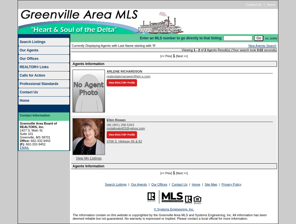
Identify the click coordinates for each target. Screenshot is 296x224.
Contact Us (254, 4)
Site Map (211, 184)
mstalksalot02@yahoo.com (126, 128)
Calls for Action (32, 75)
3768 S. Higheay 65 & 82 (124, 141)
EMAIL (24, 147)
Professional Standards (39, 84)
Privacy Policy (231, 184)
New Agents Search (262, 45)
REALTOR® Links (34, 67)
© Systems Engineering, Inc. (174, 209)
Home (271, 4)
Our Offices (29, 59)
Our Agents (29, 50)
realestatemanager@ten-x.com (128, 76)
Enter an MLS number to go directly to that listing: (181, 38)
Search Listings (32, 42)
